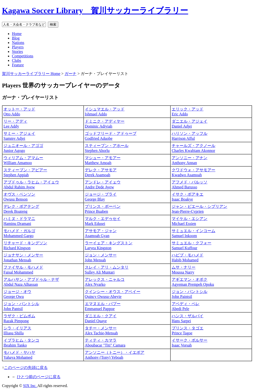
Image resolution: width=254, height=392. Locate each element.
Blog (16, 38)
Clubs (16, 60)
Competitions (22, 56)
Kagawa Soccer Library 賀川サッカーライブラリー (95, 10)
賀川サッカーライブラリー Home (31, 73)
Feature (18, 65)
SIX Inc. (30, 386)
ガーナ (70, 73)
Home (17, 34)
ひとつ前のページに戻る (39, 377)
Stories (17, 51)
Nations (18, 42)
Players (18, 47)
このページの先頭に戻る (26, 367)
